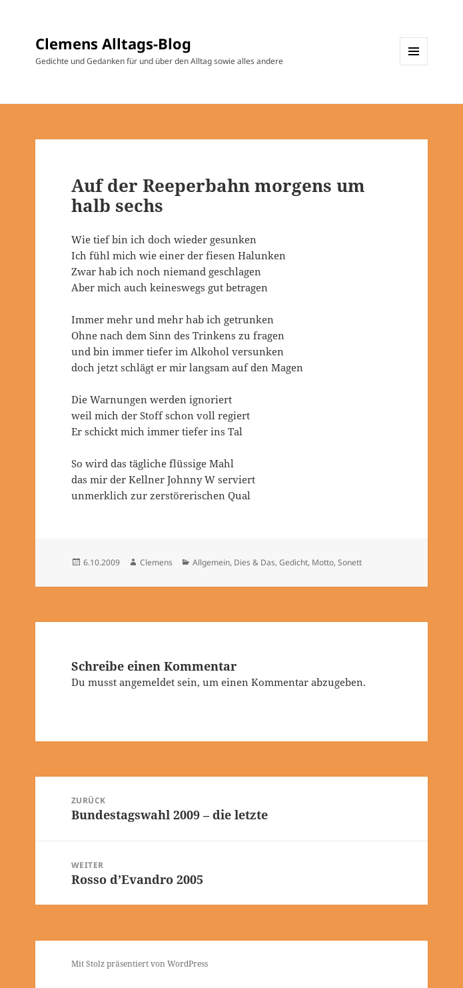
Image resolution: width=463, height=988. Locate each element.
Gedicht (293, 562)
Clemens (156, 562)
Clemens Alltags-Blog (113, 43)
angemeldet (147, 682)
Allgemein (211, 562)
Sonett (350, 562)
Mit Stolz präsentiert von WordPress (139, 963)
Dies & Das (254, 562)
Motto (323, 562)
